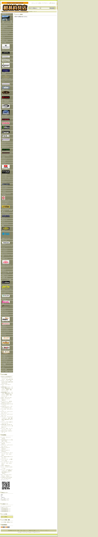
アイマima (4, 42)
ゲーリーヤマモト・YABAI (6, 156)
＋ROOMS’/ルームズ (6, 339)
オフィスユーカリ (6, 128)
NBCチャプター (5, 507)
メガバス (6, 324)
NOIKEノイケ (5, 258)
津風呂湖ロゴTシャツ (6, 14)
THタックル (4, 240)
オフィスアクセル (6, 120)
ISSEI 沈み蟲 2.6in (5, 465)
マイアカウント (45, 3)
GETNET (4, 161)
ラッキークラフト (5, 331)
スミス (6, 216)
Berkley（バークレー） (6, 262)
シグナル (4, 191)
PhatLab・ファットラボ (6, 287)
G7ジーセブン (5, 187)
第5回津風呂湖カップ (6, 508)
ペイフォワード (6, 306)
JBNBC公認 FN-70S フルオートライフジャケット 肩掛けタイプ (7, 426)
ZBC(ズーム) (4, 219)
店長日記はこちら (5, 500)
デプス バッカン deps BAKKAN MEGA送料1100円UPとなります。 (7, 382)
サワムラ (4, 163)
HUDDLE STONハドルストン (7, 267)
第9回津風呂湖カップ (6, 511)
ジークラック (6, 185)
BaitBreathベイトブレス (6, 299)
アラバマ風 (4, 369)
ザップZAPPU (6, 167)
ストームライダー (6, 207)
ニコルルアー (5, 251)
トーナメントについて (6, 506)
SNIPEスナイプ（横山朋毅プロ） (7, 211)
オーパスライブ (5, 117)
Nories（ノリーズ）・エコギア (7, 256)
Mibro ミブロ (6, 319)
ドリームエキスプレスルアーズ (7, 246)
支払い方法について (24, 530)
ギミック (4, 143)
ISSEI (6, 65)
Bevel (6, 302)
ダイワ (3, 221)
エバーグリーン (6, 93)
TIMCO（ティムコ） (6, 235)
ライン (3, 38)
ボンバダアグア (5, 313)
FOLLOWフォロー (6, 296)
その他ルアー (5, 356)
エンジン (6, 98)
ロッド (3, 36)
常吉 (3, 225)
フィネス (4, 293)
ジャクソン (4, 189)
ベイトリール (5, 34)
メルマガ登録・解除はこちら (7, 522)
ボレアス (4, 309)
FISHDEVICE (4, 26)
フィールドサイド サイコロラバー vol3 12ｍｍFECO (7, 454)
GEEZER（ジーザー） (6, 198)
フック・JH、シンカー (6, 362)
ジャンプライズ (5, 201)
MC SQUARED (5, 101)
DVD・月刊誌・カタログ (7, 371)
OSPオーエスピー (6, 107)
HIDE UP (4, 270)
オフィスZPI (6, 113)
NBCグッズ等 (5, 40)
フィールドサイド (5, 291)
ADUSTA (6, 57)
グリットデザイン (6, 150)
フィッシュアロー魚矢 (6, 279)
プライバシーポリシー (44, 530)
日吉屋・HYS (5, 277)
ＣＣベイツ (4, 182)
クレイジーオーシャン (6, 30)
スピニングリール (5, 32)
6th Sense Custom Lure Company (6, 194)
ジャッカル (4, 176)
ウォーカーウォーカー (6, 84)
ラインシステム (5, 329)
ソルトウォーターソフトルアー (7, 367)
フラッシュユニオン (6, 282)
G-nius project (6, 172)
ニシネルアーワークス (6, 24)
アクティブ (6, 53)
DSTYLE (6, 243)
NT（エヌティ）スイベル (7, 103)
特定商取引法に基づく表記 (13, 530)
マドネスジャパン (5, 315)
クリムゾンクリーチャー (7, 153)
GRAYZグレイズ (5, 147)
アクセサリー (5, 360)
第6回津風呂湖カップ (6, 510)
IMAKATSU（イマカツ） (7, 60)
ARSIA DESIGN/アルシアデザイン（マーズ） (7, 47)
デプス (6, 229)
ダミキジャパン (5, 223)
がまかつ (6, 136)
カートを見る (38, 3)
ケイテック (4, 159)
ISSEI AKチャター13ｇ (6, 397)
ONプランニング (6, 123)
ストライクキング (5, 213)
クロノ (3, 28)
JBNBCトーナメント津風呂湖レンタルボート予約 (7, 19)
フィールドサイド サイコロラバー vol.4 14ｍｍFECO (7, 463)
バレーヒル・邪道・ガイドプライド (7, 273)
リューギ (4, 335)
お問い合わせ (52, 3)
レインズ (6, 343)
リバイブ (4, 333)
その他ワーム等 (5, 358)
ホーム (33, 3)
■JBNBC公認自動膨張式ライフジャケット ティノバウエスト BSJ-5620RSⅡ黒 (7, 378)
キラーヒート (5, 145)
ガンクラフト (6, 132)
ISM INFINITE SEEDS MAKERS (6, 71)
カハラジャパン (6, 140)
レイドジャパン (6, 353)
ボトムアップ (5, 311)
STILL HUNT (4, 204)
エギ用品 (4, 364)
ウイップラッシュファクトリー (7, 81)
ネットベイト (5, 253)
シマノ (3, 180)
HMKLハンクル (5, 275)
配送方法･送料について (34, 530)
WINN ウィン (6, 88)
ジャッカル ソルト (6, 178)
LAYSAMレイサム (6, 348)
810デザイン (4, 327)
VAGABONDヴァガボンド (7, 77)
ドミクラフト (5, 249)
